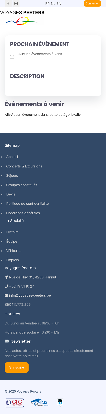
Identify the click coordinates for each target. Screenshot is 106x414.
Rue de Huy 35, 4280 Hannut (30, 277)
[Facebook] (8, 3)
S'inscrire (16, 367)
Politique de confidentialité (27, 203)
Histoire (12, 232)
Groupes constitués (21, 185)
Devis (10, 194)
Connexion (92, 3)
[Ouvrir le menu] (102, 18)
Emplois (12, 260)
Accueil (12, 157)
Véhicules (13, 251)
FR (47, 2)
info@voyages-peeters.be (28, 295)
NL (53, 2)
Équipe (11, 241)
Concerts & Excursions (24, 166)
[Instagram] (16, 3)
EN (58, 2)
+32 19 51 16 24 (19, 286)
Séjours (12, 175)
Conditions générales (23, 213)
